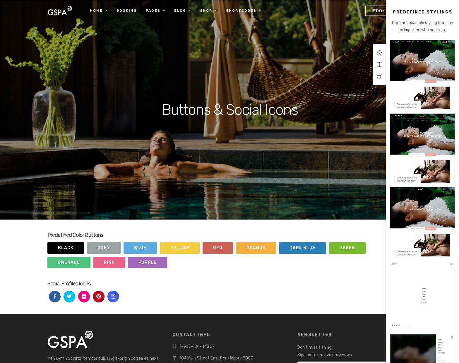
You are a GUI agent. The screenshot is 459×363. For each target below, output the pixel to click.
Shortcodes (241, 10)
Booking (127, 10)
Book (379, 10)
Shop (206, 10)
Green (347, 247)
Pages (153, 10)
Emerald (69, 262)
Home (96, 10)
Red (217, 247)
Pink (109, 262)
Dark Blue (303, 247)
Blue (140, 247)
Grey (103, 247)
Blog (180, 10)
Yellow (179, 247)
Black (65, 247)
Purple (147, 262)
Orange (256, 247)
